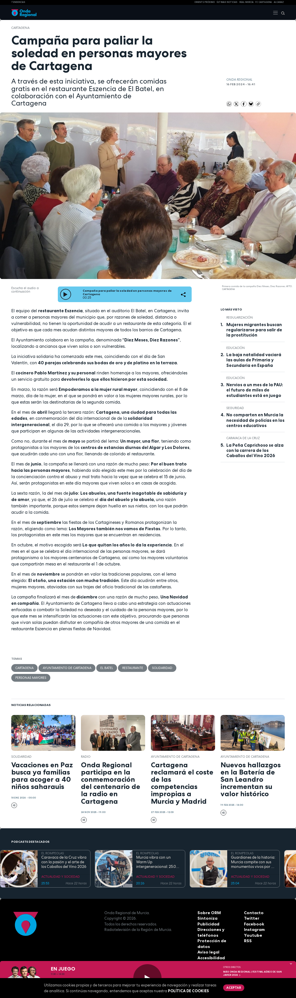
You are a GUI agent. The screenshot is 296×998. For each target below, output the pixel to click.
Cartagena (20, 28)
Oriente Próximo (204, 2)
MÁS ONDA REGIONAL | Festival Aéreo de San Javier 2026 (252, 973)
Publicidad (207, 923)
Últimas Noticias (227, 2)
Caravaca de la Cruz (243, 438)
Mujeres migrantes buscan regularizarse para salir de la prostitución (254, 330)
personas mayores (30, 677)
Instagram (254, 929)
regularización (239, 317)
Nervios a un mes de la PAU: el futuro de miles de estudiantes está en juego (254, 390)
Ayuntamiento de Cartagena (66, 668)
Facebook (253, 923)
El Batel (106, 668)
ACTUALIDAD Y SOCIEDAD (60, 876)
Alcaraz (279, 2)
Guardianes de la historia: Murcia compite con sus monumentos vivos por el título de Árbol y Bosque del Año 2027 (253, 862)
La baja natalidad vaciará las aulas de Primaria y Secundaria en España (253, 360)
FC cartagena (263, 2)
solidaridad (161, 668)
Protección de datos (217, 940)
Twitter (251, 918)
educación (235, 348)
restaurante (132, 668)
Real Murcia (246, 2)
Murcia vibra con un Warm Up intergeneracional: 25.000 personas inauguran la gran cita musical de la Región (158, 862)
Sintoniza (206, 918)
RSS (247, 940)
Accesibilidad (210, 951)
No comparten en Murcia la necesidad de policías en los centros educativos (255, 420)
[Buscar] (281, 12)
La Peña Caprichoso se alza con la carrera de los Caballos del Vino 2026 (255, 451)
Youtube (252, 935)
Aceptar (233, 987)
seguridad (235, 408)
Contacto (253, 912)
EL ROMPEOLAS (52, 853)
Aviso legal (208, 946)
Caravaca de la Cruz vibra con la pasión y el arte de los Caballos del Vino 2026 (63, 862)
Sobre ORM (208, 912)
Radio (85, 756)
